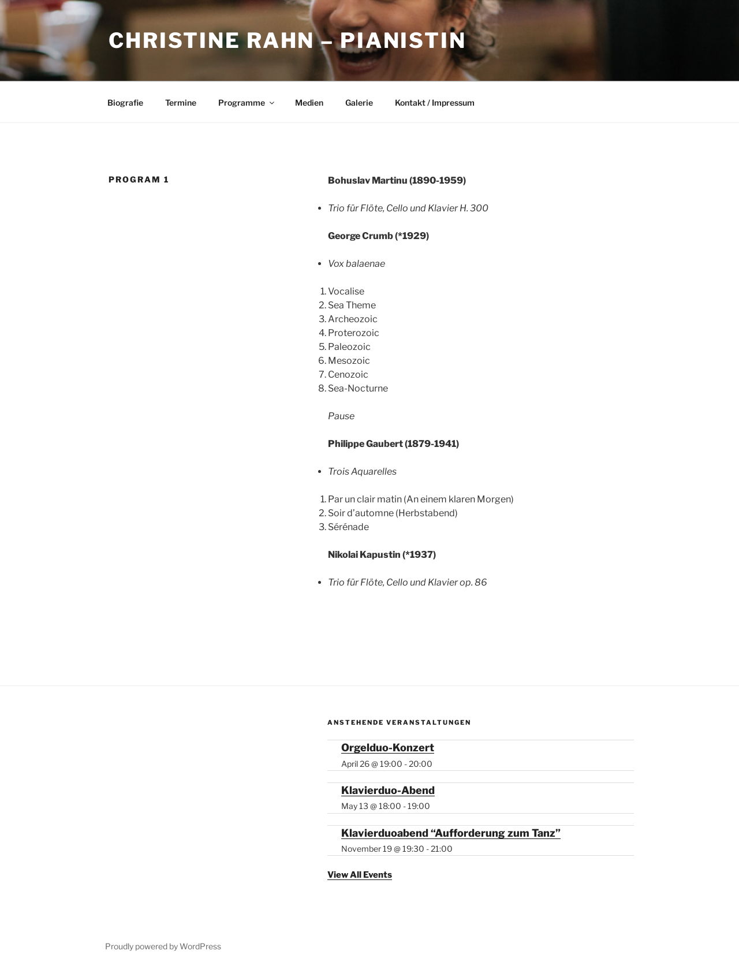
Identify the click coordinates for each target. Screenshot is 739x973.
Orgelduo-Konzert (387, 747)
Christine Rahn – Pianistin (287, 40)
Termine (180, 102)
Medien (309, 102)
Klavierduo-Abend (388, 790)
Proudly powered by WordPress (163, 946)
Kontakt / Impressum (435, 102)
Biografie (125, 102)
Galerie (359, 102)
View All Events (359, 875)
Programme (247, 102)
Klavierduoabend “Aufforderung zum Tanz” (451, 833)
